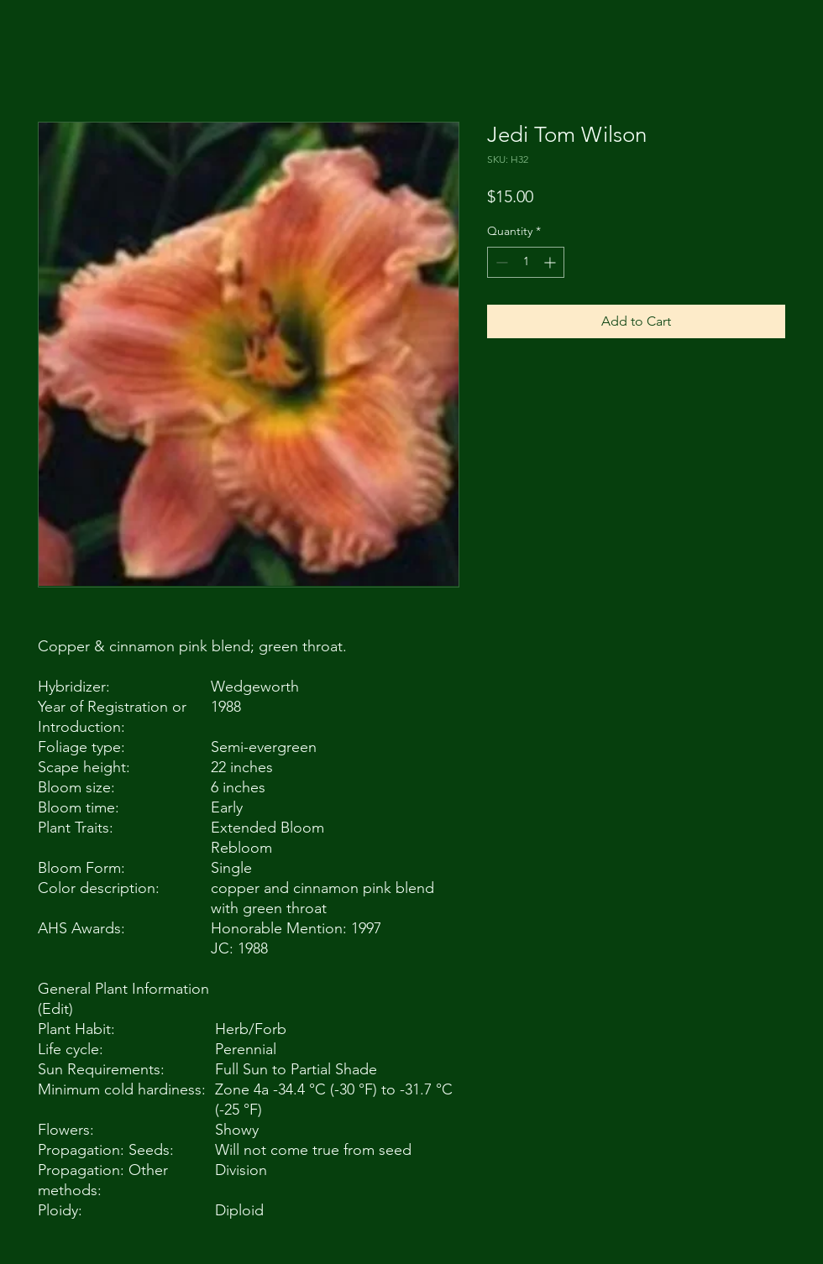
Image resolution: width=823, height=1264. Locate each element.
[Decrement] (500, 262)
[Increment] (551, 262)
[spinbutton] (526, 262)
